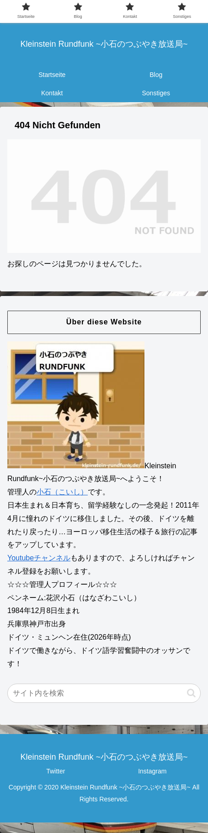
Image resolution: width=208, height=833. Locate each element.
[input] (104, 693)
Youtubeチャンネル (38, 558)
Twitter (55, 771)
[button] (191, 693)
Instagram (152, 771)
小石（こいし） (62, 492)
